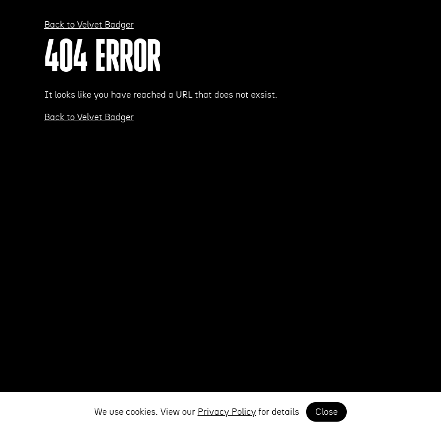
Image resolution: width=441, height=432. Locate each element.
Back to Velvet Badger (89, 24)
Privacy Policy (227, 411)
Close (326, 411)
